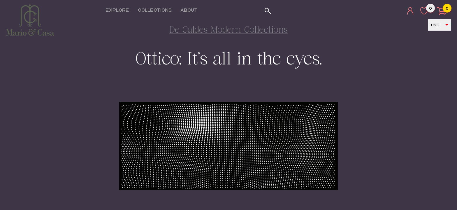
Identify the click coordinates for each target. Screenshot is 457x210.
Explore (119, 10)
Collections (157, 10)
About (191, 10)
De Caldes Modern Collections (228, 30)
